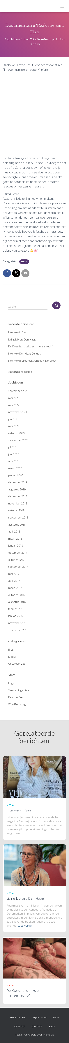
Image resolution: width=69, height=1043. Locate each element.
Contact (36, 1026)
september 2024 (18, 391)
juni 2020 (13, 454)
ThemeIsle (48, 1034)
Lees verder (25, 925)
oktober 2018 (16, 510)
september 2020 (18, 440)
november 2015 (17, 623)
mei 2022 (13, 405)
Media (24, 261)
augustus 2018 (17, 524)
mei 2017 (13, 574)
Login (11, 683)
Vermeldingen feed (19, 690)
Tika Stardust (18, 1017)
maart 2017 (15, 588)
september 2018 (18, 517)
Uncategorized (17, 663)
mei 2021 (13, 426)
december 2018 (17, 496)
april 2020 (14, 461)
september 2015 (18, 630)
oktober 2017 (16, 559)
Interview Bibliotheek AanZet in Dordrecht (32, 360)
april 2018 (14, 531)
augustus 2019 (17, 489)
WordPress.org (17, 704)
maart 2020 (15, 468)
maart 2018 (15, 538)
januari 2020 (15, 475)
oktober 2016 (16, 595)
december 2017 (17, 552)
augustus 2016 (17, 602)
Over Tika (19, 1026)
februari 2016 (16, 609)
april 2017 (14, 580)
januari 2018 (15, 545)
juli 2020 (13, 447)
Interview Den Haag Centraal (25, 353)
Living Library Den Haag (22, 339)
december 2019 (17, 482)
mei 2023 (13, 398)
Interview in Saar (17, 332)
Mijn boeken (40, 1017)
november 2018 (17, 503)
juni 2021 (13, 419)
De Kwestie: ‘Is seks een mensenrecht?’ (31, 346)
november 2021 (17, 412)
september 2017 (18, 566)
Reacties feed (16, 697)
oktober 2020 (16, 433)
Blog (10, 649)
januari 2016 (15, 616)
